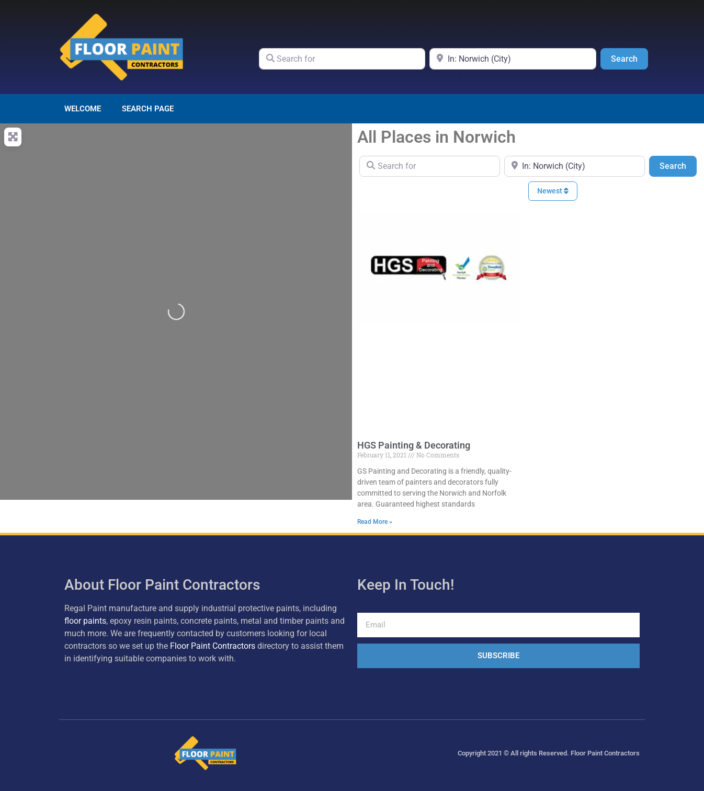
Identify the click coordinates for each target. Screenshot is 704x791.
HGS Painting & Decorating (413, 445)
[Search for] (342, 58)
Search (629, 58)
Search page (148, 108)
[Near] (512, 58)
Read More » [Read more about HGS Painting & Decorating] (374, 521)
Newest (553, 191)
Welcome (82, 108)
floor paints (85, 621)
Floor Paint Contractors (212, 646)
